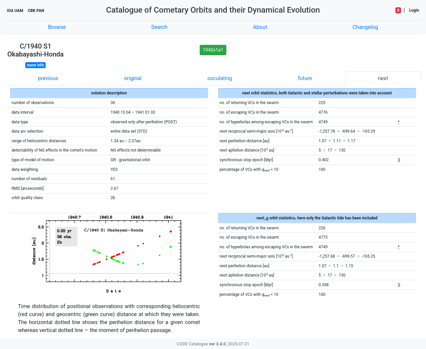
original (132, 78)
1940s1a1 (213, 50)
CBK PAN (36, 10)
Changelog (365, 27)
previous (48, 78)
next (383, 78)
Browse (57, 27)
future (305, 78)
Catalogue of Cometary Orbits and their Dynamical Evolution (213, 10)
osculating (219, 78)
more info (35, 65)
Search (159, 27)
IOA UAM (15, 10)
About (260, 27)
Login (414, 10)
